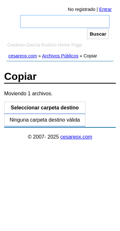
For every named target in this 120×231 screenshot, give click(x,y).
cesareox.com (22, 55)
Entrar (105, 9)
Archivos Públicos (60, 55)
